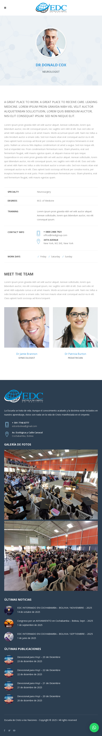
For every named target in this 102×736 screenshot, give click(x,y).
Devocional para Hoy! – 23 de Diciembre (38, 657)
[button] (94, 727)
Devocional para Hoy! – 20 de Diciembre (38, 696)
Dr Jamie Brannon (26, 354)
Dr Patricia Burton (75, 354)
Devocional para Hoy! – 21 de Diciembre (38, 683)
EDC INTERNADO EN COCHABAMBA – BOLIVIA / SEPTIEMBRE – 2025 (55, 633)
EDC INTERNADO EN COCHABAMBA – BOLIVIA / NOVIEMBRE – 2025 (54, 607)
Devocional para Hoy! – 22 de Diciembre (38, 670)
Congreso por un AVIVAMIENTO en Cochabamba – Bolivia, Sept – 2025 (55, 620)
